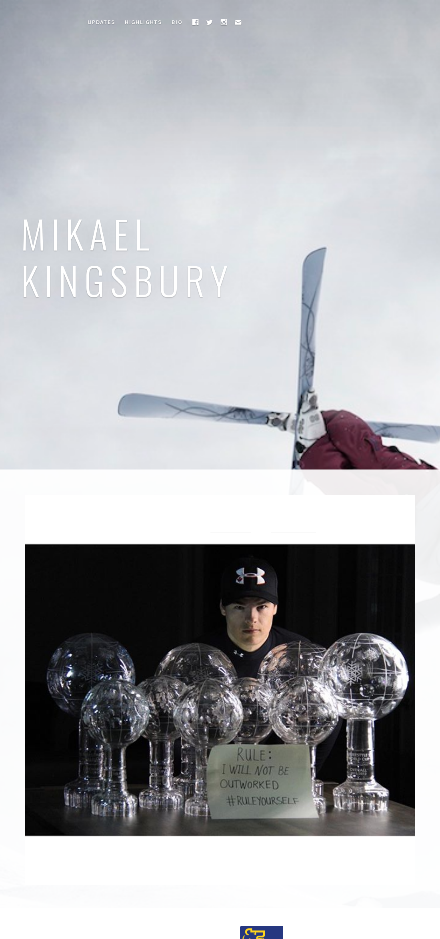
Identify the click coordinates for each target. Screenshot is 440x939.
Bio (177, 22)
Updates (102, 22)
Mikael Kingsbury (127, 256)
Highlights (143, 22)
